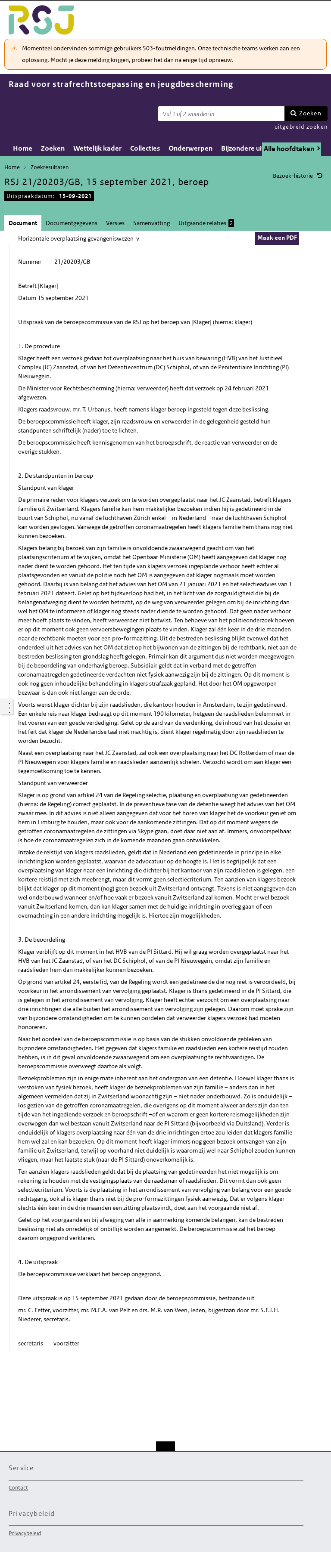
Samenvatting (151, 223)
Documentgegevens (71, 223)
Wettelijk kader (97, 148)
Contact (18, 1487)
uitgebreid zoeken (301, 126)
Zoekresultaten (50, 167)
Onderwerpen (190, 148)
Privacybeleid (25, 1533)
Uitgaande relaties (206, 223)
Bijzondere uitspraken (255, 148)
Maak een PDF (277, 237)
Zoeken (310, 113)
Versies (115, 223)
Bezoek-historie (293, 175)
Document (23, 223)
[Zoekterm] (221, 113)
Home (22, 148)
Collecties (145, 148)
